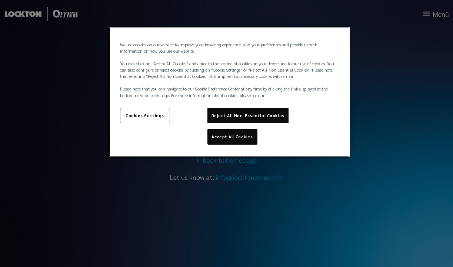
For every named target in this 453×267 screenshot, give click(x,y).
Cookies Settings (145, 115)
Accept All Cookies (232, 136)
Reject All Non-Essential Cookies (247, 115)
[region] (229, 92)
